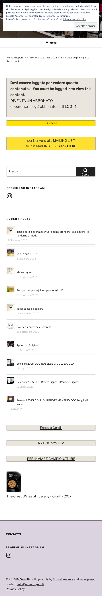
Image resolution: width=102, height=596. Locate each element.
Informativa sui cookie (74, 19)
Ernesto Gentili (51, 428)
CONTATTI (13, 534)
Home (10, 57)
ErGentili (22, 579)
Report (19, 57)
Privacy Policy (15, 589)
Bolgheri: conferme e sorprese (34, 326)
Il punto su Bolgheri (27, 345)
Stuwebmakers (63, 579)
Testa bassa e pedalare (30, 308)
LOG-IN (71, 106)
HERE (71, 146)
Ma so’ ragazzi (25, 272)
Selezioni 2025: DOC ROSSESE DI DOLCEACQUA (45, 363)
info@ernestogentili (30, 584)
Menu (51, 42)
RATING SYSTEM (51, 443)
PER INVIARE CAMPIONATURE (51, 459)
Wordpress (87, 579)
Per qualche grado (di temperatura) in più (40, 290)
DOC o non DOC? (26, 253)
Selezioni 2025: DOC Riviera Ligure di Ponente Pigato (47, 381)
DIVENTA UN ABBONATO (31, 101)
